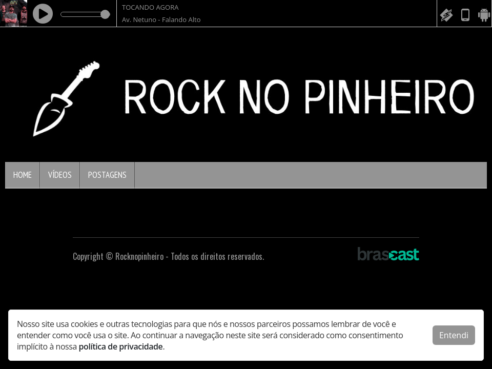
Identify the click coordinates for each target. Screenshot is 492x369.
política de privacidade (121, 346)
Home (22, 174)
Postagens (107, 174)
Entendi (453, 335)
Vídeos (60, 174)
